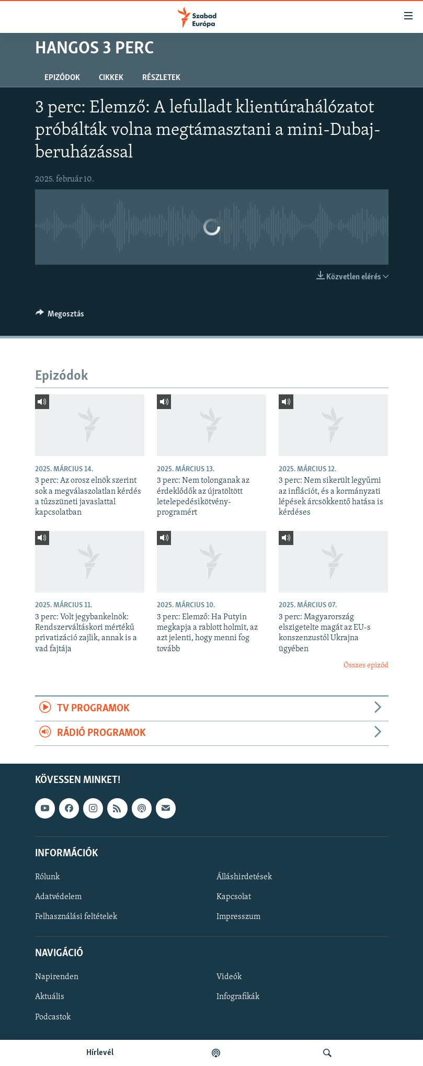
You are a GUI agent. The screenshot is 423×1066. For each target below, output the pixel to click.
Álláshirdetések (244, 877)
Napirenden (56, 977)
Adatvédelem (58, 897)
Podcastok (53, 1017)
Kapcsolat (233, 897)
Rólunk (47, 877)
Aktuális (49, 997)
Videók (229, 977)
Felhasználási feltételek (76, 917)
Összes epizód (366, 666)
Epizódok (62, 78)
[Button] (60, 316)
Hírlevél (99, 1053)
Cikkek (111, 78)
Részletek (161, 78)
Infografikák (237, 997)
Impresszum (238, 917)
